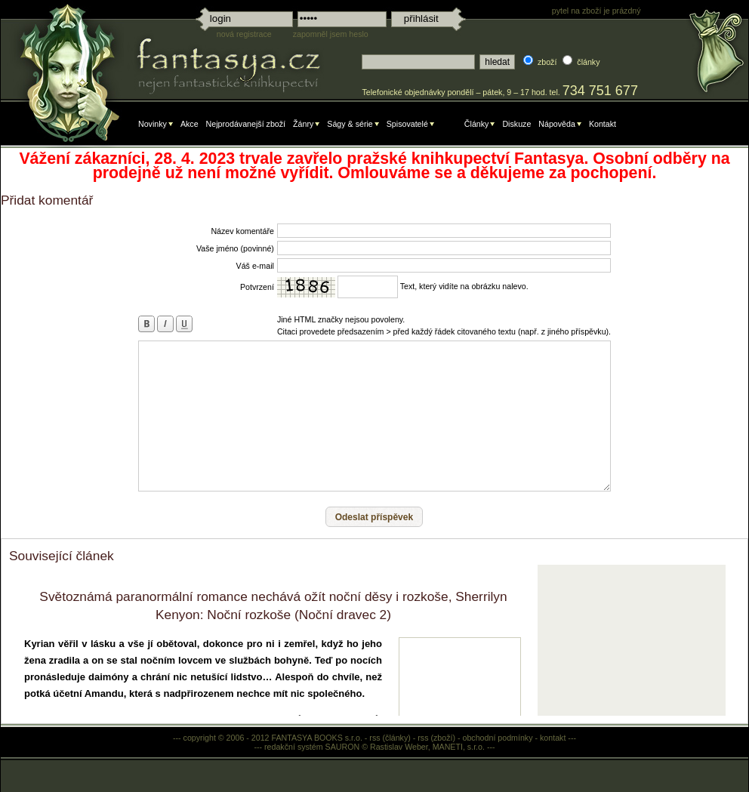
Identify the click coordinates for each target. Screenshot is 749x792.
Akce (189, 123)
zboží (547, 61)
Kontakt (602, 123)
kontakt (553, 737)
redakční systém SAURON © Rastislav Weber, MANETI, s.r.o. (374, 746)
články (588, 61)
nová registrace (244, 34)
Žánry (303, 123)
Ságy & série (349, 123)
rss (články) (389, 737)
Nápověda (556, 123)
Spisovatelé (407, 123)
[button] (374, 517)
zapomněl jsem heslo (330, 34)
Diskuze (516, 123)
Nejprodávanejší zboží (245, 123)
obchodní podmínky (498, 737)
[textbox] (418, 61)
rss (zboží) (436, 737)
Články (476, 123)
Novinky (152, 123)
